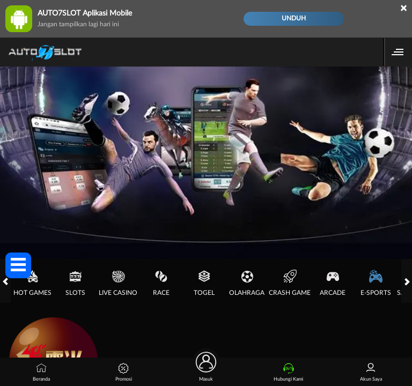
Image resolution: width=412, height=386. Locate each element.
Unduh (294, 18)
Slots (75, 283)
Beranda (41, 372)
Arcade (332, 283)
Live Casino (118, 283)
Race (161, 283)
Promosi (123, 372)
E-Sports (375, 283)
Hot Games (32, 283)
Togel (204, 283)
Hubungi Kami (288, 372)
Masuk (206, 370)
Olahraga (246, 283)
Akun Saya (371, 372)
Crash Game (290, 283)
